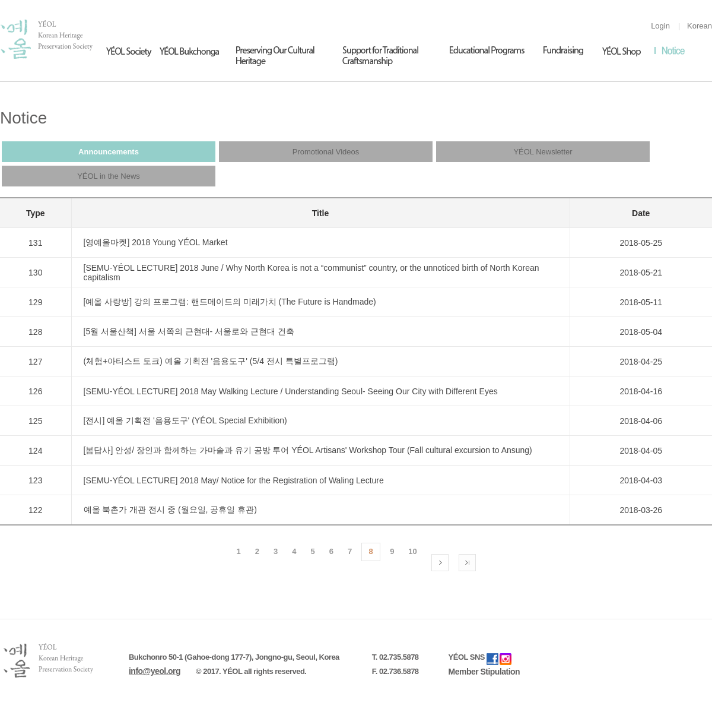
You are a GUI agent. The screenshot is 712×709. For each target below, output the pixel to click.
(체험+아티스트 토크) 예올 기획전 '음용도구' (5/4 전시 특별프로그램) (211, 361)
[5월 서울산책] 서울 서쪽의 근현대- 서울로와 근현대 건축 (189, 331)
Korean (699, 25)
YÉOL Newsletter (542, 151)
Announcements (108, 151)
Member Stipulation (484, 671)
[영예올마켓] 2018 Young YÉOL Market (156, 242)
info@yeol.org (154, 671)
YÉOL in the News (108, 176)
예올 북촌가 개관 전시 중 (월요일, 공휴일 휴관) (170, 509)
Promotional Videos (326, 151)
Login (660, 25)
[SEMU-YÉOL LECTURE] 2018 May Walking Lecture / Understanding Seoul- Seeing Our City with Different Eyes (291, 391)
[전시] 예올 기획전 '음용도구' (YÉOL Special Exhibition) (185, 420)
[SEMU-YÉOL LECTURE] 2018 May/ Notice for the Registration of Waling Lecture (234, 480)
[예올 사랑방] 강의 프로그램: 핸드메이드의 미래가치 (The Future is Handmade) (230, 301)
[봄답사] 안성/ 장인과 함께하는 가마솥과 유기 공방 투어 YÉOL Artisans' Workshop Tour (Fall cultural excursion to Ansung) (308, 450)
